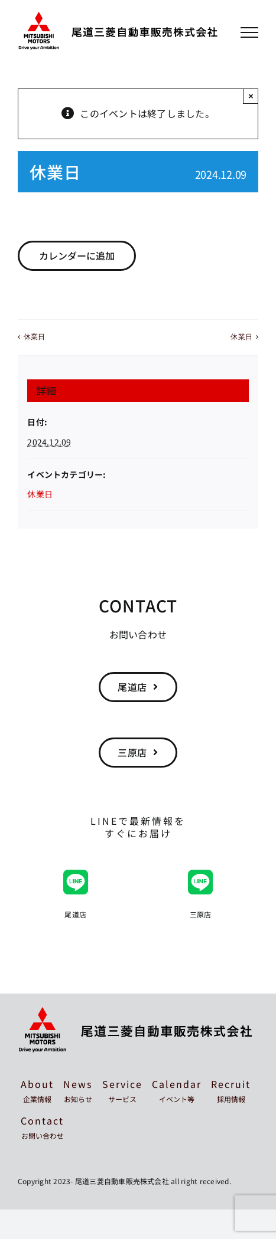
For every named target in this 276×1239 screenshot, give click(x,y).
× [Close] (251, 96)
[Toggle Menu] (249, 32)
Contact (42, 1126)
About (37, 1090)
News (77, 1090)
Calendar (177, 1090)
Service (122, 1090)
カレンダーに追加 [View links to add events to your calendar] (77, 255)
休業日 (35, 337)
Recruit (231, 1090)
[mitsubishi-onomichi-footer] (136, 1012)
